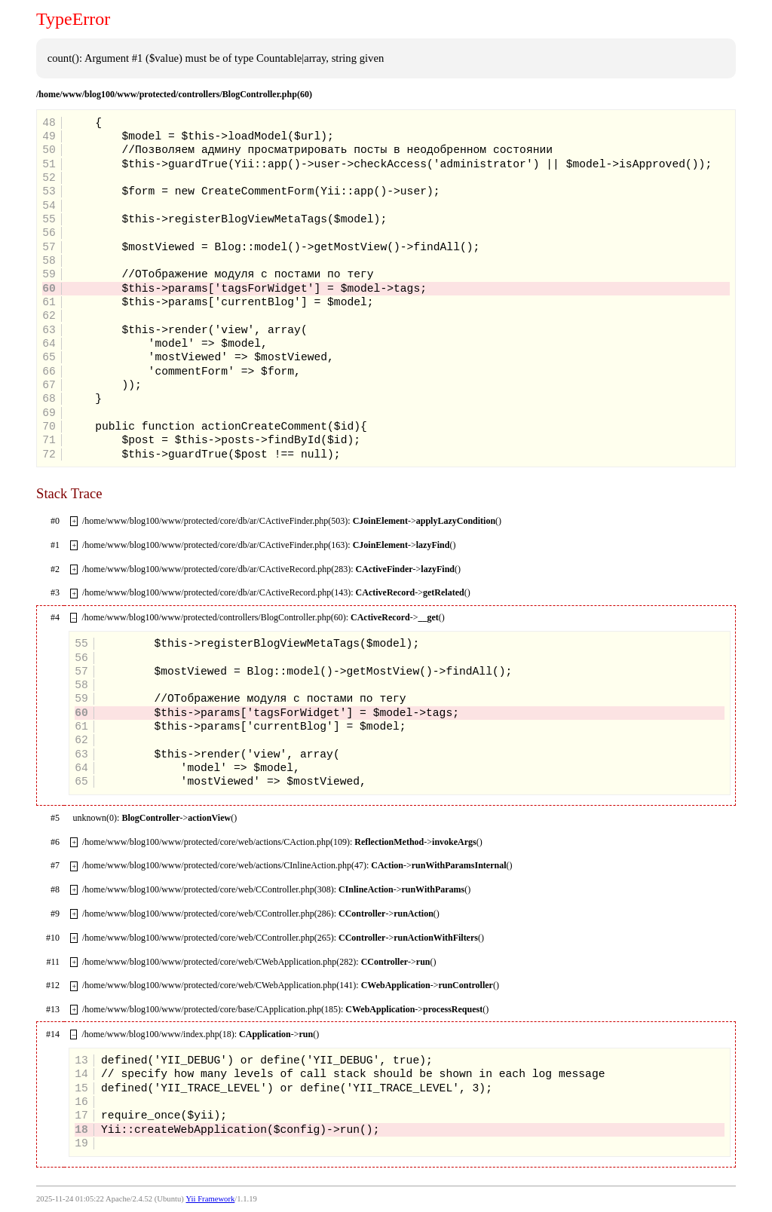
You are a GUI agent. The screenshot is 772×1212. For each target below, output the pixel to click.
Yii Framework (210, 1199)
